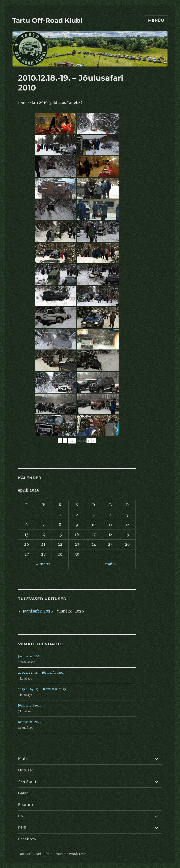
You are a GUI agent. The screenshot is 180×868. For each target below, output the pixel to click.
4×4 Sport (27, 781)
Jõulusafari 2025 (29, 705)
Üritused (26, 770)
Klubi (23, 758)
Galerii (24, 793)
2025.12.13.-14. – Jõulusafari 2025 (41, 672)
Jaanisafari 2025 (29, 722)
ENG (22, 816)
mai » (110, 564)
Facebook (27, 839)
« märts (43, 564)
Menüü (156, 20)
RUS (22, 827)
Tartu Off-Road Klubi (47, 20)
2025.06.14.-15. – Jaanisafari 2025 (42, 689)
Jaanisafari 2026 (38, 611)
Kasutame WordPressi (69, 854)
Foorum (25, 804)
